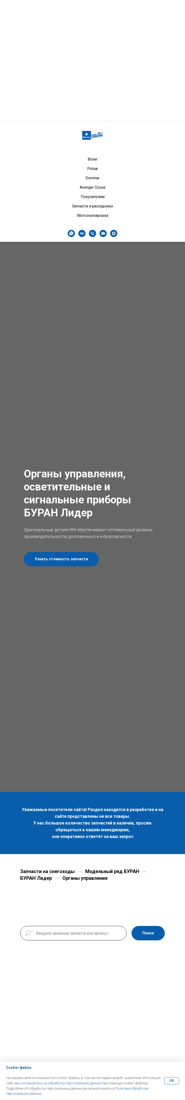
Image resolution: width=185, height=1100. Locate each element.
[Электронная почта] (103, 112)
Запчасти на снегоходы (47, 871)
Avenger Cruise (93, 66)
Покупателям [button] (93, 76)
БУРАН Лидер (36, 878)
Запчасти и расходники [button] (92, 85)
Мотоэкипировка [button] (92, 94)
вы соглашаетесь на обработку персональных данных (58, 1083)
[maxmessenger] (113, 112)
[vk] (82, 112)
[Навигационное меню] (176, 7)
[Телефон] (92, 112)
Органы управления (84, 878)
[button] (61, 559)
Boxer (93, 38)
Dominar (92, 57)
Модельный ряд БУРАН (112, 871)
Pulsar (92, 47)
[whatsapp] (71, 112)
